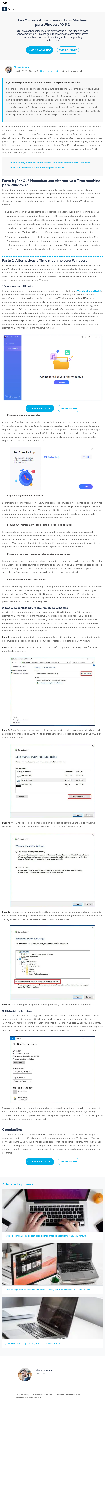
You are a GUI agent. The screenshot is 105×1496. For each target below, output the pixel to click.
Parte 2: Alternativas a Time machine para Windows (37, 167)
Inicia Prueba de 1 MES (40, 50)
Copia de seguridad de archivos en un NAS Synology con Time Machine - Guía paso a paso (47, 1289)
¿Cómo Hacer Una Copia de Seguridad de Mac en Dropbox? (33, 1343)
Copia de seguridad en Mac (40, 1395)
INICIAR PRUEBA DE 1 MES (39, 408)
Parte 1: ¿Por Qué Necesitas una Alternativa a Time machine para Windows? (50, 162)
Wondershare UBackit (89, 290)
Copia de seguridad (50, 71)
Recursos (24, 1395)
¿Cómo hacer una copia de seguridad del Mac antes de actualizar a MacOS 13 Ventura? (46, 1236)
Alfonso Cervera (21, 67)
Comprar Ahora (68, 50)
